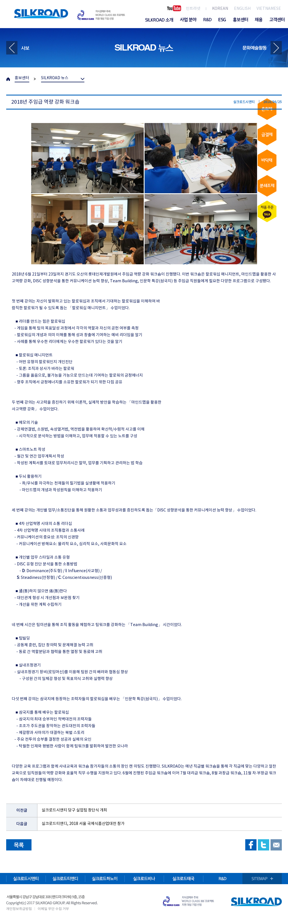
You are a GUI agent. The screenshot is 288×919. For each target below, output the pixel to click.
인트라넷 (193, 8)
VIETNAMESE (268, 8)
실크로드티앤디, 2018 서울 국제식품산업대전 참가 (83, 824)
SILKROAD (41, 13)
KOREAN (220, 8)
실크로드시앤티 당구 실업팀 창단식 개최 (74, 810)
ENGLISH (242, 8)
